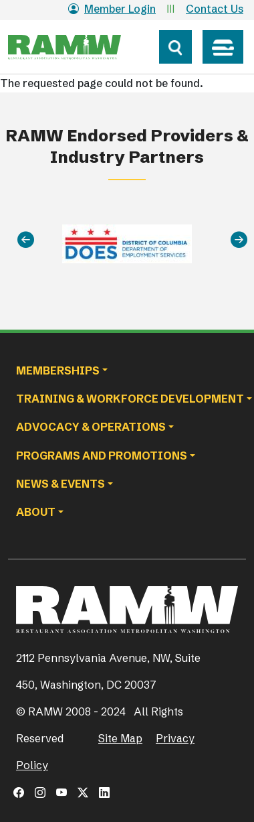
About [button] (35, 512)
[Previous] (25, 240)
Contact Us (214, 8)
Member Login (112, 8)
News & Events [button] (60, 483)
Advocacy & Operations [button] (91, 426)
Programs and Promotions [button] (101, 455)
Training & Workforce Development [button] (130, 398)
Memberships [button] (58, 370)
